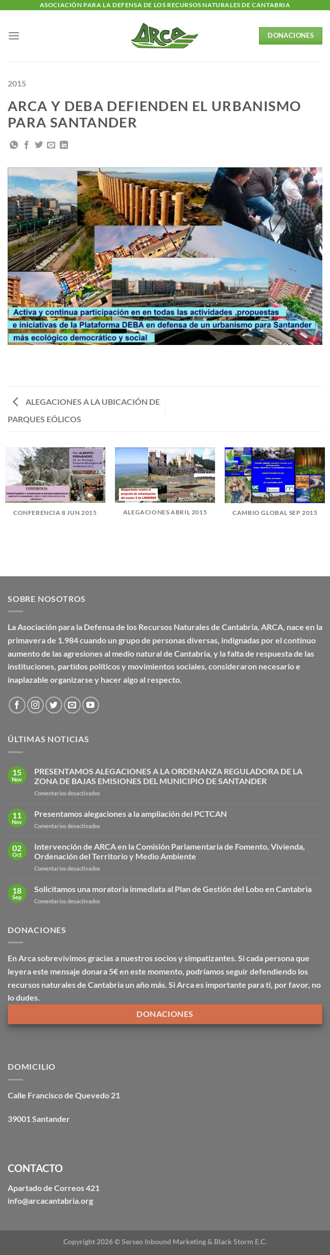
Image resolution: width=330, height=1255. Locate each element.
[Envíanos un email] (72, 705)
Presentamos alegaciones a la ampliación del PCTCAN (130, 813)
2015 (17, 83)
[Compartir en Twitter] (39, 145)
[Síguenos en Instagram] (35, 705)
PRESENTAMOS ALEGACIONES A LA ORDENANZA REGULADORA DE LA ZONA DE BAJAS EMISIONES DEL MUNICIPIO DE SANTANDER (168, 776)
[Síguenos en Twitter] (53, 705)
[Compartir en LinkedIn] (64, 145)
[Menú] (14, 35)
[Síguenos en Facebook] (17, 705)
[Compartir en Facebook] (26, 145)
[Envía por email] (51, 145)
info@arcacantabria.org (50, 1200)
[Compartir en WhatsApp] (14, 145)
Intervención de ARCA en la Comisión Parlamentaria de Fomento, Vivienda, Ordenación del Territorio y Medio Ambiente (169, 851)
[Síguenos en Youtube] (90, 705)
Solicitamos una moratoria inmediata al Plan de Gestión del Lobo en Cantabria (173, 889)
